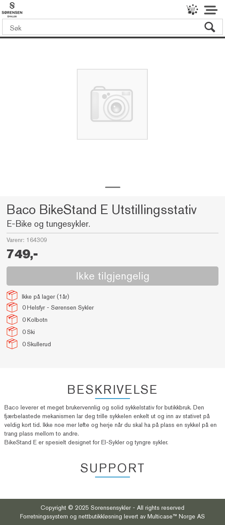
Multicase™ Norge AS (176, 516)
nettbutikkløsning (100, 516)
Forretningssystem (44, 516)
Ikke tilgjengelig (113, 275)
